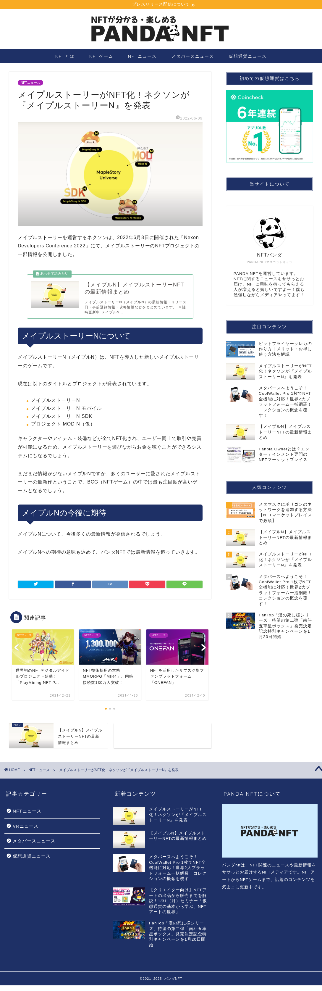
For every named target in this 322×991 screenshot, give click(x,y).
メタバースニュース (192, 56)
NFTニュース (142, 56)
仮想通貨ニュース (248, 56)
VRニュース (25, 831)
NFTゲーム (101, 56)
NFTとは (65, 56)
